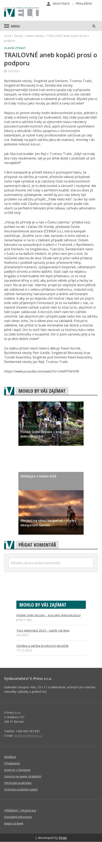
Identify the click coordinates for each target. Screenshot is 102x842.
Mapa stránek (13, 823)
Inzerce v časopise (17, 770)
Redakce (10, 757)
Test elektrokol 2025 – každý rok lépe (42, 630)
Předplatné (12, 763)
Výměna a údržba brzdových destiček (42, 646)
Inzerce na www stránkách (22, 776)
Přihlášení (83, 3)
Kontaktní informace (18, 817)
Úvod (7, 36)
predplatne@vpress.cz (28, 736)
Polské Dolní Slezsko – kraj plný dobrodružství (48, 615)
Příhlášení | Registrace (20, 810)
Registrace (61, 3)
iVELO (21, 12)
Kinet (63, 837)
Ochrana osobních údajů (21, 789)
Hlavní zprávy (35, 36)
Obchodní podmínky (18, 783)
